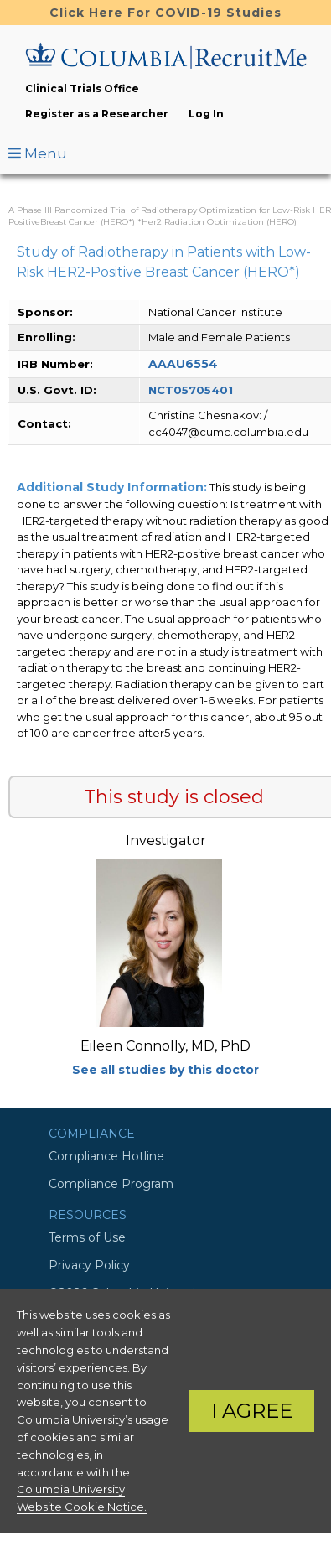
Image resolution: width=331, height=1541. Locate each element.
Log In (206, 113)
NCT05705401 (190, 390)
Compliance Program (111, 1183)
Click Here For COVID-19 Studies (165, 12)
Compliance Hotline (106, 1156)
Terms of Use (87, 1237)
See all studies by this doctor (165, 1069)
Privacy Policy (89, 1265)
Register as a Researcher (96, 113)
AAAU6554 (183, 363)
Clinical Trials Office (82, 88)
